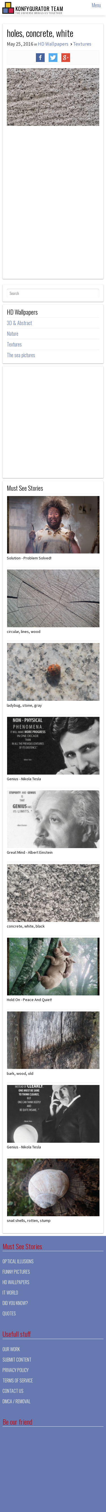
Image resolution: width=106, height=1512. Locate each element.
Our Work (11, 1349)
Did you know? (15, 1303)
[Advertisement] (53, 223)
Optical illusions (18, 1261)
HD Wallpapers (53, 44)
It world (10, 1292)
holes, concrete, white (40, 32)
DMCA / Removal (17, 1401)
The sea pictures (21, 355)
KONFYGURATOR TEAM (39, 10)
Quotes (9, 1313)
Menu (96, 5)
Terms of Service (18, 1380)
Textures (82, 44)
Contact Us (13, 1391)
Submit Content (17, 1359)
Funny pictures (16, 1271)
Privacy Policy (16, 1370)
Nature (12, 333)
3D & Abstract (19, 322)
